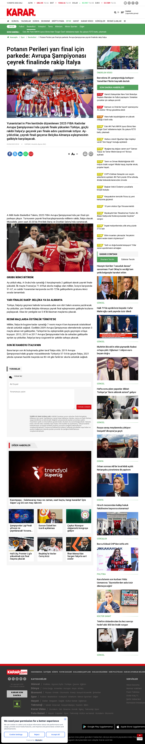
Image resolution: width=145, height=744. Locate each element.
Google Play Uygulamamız (100, 726)
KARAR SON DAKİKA (17, 694)
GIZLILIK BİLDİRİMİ (99, 672)
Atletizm (58, 26)
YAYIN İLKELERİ (65, 672)
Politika (46, 684)
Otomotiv (64, 692)
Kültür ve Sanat (86, 713)
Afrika (80, 688)
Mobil (48, 705)
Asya (74, 688)
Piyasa (48, 692)
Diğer (82, 26)
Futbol (21, 26)
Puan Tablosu (132, 692)
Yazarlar (26, 21)
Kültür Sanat (71, 700)
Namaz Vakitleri (134, 688)
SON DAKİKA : (13, 32)
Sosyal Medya (68, 705)
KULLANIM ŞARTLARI (82, 672)
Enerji (72, 692)
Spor (68, 21)
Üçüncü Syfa (57, 684)
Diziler (45, 700)
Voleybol (42, 26)
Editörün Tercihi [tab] (128, 259)
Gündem (53, 709)
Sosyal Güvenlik (84, 692)
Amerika (58, 688)
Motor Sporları (71, 26)
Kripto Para (58, 21)
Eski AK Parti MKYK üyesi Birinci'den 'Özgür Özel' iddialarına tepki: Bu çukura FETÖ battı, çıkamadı (64, 32)
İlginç (81, 709)
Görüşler (100, 21)
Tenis (50, 26)
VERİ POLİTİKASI (116, 672)
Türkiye (67, 684)
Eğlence (82, 700)
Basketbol (31, 26)
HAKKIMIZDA (36, 672)
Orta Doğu (48, 688)
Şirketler (97, 692)
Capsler (59, 713)
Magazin (53, 700)
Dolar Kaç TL (132, 695)
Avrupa (66, 688)
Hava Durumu (132, 684)
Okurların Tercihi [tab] (107, 259)
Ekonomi (45, 21)
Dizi (60, 709)
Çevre (76, 684)
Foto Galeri (38, 713)
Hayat (76, 21)
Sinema (66, 709)
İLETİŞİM (47, 672)
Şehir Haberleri (133, 699)
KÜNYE (55, 672)
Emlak (56, 692)
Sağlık (61, 700)
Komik (74, 709)
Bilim (86, 705)
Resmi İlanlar (114, 21)
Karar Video (87, 21)
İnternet (56, 705)
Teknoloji (36, 705)
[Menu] (124, 21)
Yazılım (79, 705)
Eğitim (83, 684)
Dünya (36, 21)
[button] (69, 154)
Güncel (15, 21)
